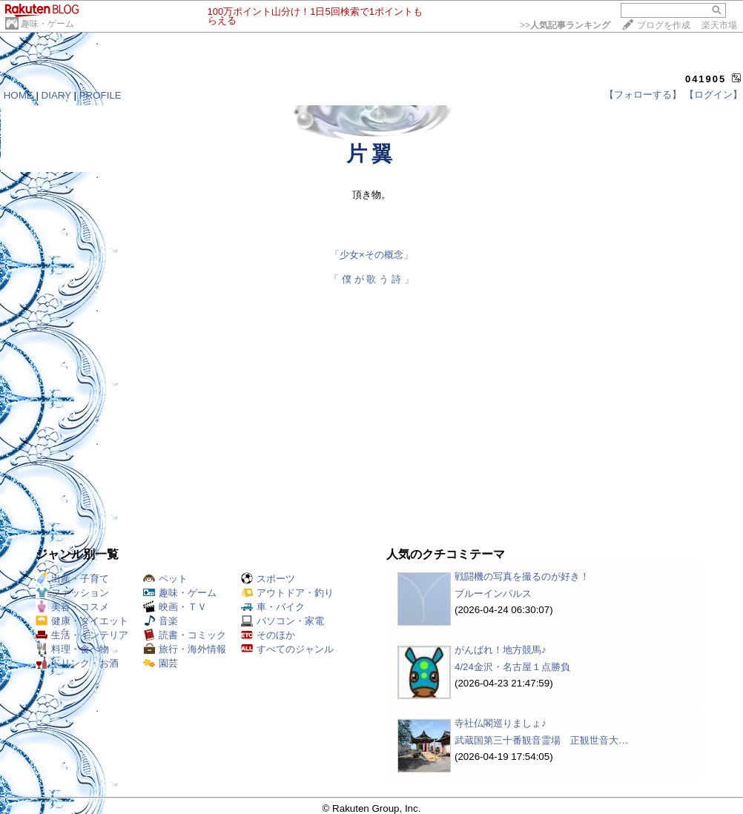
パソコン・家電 (282, 620)
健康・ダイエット (82, 620)
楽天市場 (719, 25)
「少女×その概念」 (371, 254)
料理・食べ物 (72, 649)
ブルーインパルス (493, 593)
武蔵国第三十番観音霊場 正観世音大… (541, 740)
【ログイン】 (713, 94)
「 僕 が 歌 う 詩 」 (371, 279)
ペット (165, 578)
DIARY (56, 95)
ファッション (72, 592)
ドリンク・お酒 (77, 663)
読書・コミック (184, 635)
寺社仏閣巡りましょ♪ (500, 723)
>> (565, 25)
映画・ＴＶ (175, 606)
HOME (18, 95)
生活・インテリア (82, 635)
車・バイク (273, 606)
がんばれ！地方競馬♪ (500, 649)
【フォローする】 (642, 94)
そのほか (268, 635)
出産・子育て (72, 578)
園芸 (160, 663)
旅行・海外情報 (184, 649)
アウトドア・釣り (287, 592)
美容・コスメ (72, 606)
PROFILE (100, 95)
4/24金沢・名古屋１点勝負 (512, 666)
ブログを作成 (663, 25)
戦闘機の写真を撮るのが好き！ (522, 576)
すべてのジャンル (287, 649)
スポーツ (268, 578)
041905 (705, 79)
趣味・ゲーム (47, 24)
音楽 (160, 620)
